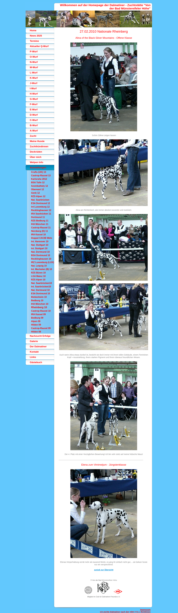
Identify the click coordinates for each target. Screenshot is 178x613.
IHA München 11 (39, 224)
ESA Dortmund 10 (40, 293)
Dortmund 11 (38, 217)
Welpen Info (36, 162)
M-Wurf (34, 67)
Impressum (145, 610)
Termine (34, 41)
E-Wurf (34, 109)
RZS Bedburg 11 (39, 220)
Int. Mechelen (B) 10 (41, 269)
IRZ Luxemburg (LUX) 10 (42, 262)
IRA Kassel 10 (38, 234)
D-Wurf (34, 115)
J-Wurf (33, 83)
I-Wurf (33, 88)
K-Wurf (34, 78)
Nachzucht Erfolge (40, 336)
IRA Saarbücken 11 (41, 214)
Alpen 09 (35, 321)
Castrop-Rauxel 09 (41, 328)
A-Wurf (34, 130)
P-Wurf (34, 51)
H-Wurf (34, 93)
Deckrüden (36, 151)
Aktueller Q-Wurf (39, 46)
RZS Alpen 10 (38, 279)
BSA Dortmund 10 (40, 255)
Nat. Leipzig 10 (39, 266)
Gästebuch (36, 362)
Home (33, 30)
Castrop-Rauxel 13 (41, 175)
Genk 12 (35, 193)
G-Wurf (34, 99)
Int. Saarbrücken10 (41, 286)
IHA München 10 (39, 304)
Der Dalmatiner (38, 346)
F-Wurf (33, 104)
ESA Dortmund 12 (40, 203)
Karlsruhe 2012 (39, 179)
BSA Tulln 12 (38, 182)
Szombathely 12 (39, 186)
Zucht (33, 136)
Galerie (34, 341)
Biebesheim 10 (39, 297)
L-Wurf (33, 72)
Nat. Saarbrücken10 (41, 283)
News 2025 (36, 35)
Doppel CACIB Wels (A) (41, 238)
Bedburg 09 (37, 318)
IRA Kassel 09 (38, 314)
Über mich (35, 157)
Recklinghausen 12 (41, 210)
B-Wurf (34, 125)
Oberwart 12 (37, 189)
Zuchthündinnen (39, 146)
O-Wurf (34, 57)
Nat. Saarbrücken (40, 200)
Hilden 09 (36, 325)
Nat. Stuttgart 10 (39, 245)
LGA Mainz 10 (38, 276)
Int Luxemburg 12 (40, 207)
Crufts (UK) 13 (38, 172)
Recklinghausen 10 (41, 259)
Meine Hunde (37, 141)
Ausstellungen (38, 167)
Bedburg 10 (37, 300)
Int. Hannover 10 (39, 241)
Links (33, 357)
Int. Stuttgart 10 (39, 248)
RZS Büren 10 (38, 273)
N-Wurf (34, 62)
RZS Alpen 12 (38, 196)
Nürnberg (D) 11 (39, 231)
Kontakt (34, 352)
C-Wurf (34, 120)
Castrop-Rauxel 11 (41, 227)
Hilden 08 (36, 332)
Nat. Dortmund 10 (40, 252)
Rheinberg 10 (39, 307)
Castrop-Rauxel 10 (41, 311)
